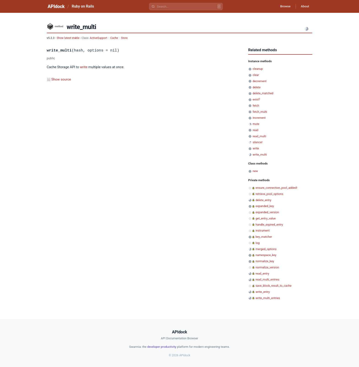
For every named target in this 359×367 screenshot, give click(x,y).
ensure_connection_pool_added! (276, 187)
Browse (283, 6)
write (83, 67)
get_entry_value (266, 218)
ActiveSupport (98, 38)
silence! (257, 142)
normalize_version (267, 267)
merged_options (266, 249)
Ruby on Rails (83, 6)
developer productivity (161, 346)
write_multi (260, 154)
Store (124, 38)
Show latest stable (68, 38)
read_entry (262, 273)
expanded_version (267, 212)
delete (257, 87)
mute (256, 124)
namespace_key (266, 255)
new (255, 171)
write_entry (263, 292)
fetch (256, 105)
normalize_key (265, 261)
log (258, 243)
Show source (61, 79)
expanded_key (265, 206)
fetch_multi (260, 111)
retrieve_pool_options (269, 194)
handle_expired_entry (269, 224)
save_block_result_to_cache (273, 285)
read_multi (259, 136)
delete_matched (263, 93)
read (255, 130)
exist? (256, 99)
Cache (114, 38)
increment (259, 117)
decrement (260, 81)
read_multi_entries (267, 279)
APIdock (56, 6)
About (304, 6)
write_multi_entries (268, 298)
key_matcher (264, 236)
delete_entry (263, 200)
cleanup (258, 68)
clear (256, 75)
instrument (262, 230)
